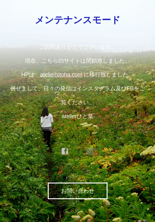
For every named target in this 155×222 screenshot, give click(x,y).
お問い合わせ (77, 191)
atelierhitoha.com (61, 75)
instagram (90, 151)
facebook (65, 151)
